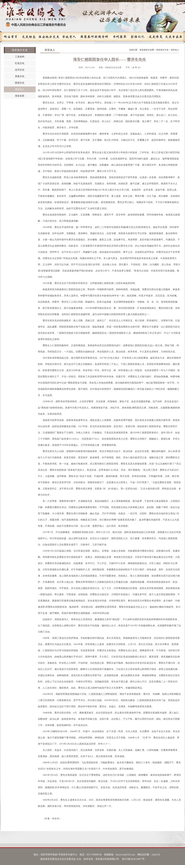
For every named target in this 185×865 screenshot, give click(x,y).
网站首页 (11, 37)
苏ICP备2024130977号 (133, 859)
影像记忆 (137, 37)
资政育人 (69, 37)
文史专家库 (173, 37)
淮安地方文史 (48, 37)
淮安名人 (175, 50)
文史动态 (29, 37)
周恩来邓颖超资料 (94, 37)
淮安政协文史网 (146, 50)
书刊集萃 (119, 37)
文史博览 (155, 37)
